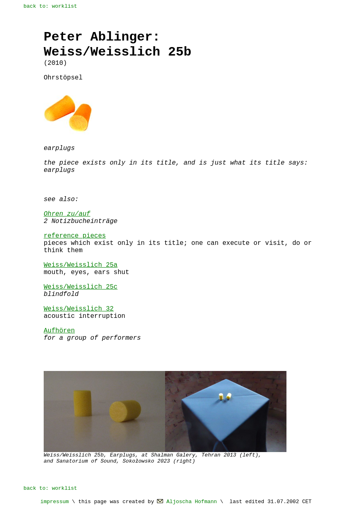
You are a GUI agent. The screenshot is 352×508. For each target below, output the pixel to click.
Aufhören (59, 330)
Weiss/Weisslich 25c (80, 287)
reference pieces (75, 236)
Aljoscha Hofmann (191, 502)
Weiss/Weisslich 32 (79, 309)
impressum (54, 502)
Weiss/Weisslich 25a (80, 265)
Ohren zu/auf (67, 214)
